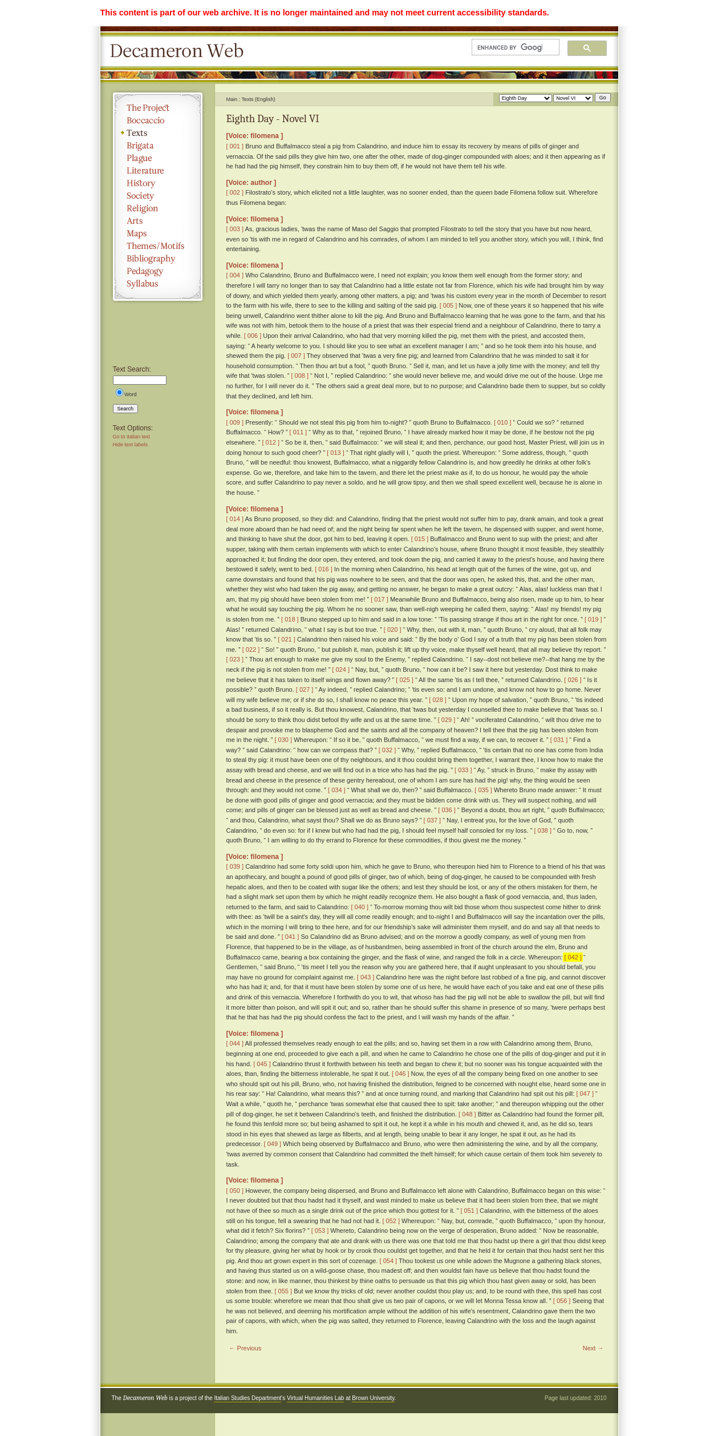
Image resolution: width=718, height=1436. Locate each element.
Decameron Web (180, 51)
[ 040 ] (359, 906)
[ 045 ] (262, 1063)
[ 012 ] (270, 442)
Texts (157, 133)
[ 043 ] (366, 977)
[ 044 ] (235, 1043)
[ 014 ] (235, 518)
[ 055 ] (284, 1291)
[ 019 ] (593, 619)
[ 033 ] (463, 770)
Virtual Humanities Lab (315, 1398)
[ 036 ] (447, 809)
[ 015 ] (420, 538)
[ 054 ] (388, 1260)
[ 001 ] (235, 146)
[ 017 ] (379, 599)
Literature (157, 170)
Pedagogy (157, 271)
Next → (593, 1348)
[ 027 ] (305, 689)
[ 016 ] (323, 569)
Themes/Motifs (157, 246)
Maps (157, 233)
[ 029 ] (447, 719)
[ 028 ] (438, 699)
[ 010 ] (503, 422)
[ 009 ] (235, 422)
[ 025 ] (404, 679)
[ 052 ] (391, 1220)
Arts (157, 221)
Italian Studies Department (247, 1398)
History (157, 183)
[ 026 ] (573, 679)
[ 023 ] (235, 659)
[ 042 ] (573, 957)
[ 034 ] (337, 789)
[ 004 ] (235, 275)
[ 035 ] (483, 789)
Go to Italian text (132, 436)
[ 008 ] (300, 375)
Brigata (157, 145)
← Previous (245, 1348)
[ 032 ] (387, 750)
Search (125, 409)
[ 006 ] (253, 335)
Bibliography (157, 258)
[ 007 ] (296, 355)
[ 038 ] (542, 830)
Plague (157, 158)
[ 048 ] (467, 1114)
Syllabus (157, 283)
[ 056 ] (562, 1300)
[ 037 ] (432, 820)
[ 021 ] (286, 639)
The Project (157, 108)
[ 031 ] (559, 739)
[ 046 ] (400, 1073)
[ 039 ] (235, 866)
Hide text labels (130, 444)
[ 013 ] (335, 452)
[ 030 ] (284, 739)
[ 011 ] (298, 432)
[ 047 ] (585, 1093)
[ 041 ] (290, 936)
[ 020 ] (392, 629)
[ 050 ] (235, 1190)
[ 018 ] (290, 619)
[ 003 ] (235, 228)
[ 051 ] (469, 1210)
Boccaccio (157, 120)
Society (157, 195)
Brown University (373, 1398)
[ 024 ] (341, 669)
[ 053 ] (320, 1230)
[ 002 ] (235, 192)
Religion (157, 208)
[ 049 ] (273, 1143)
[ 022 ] (251, 649)
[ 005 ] (448, 305)
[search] (509, 47)
